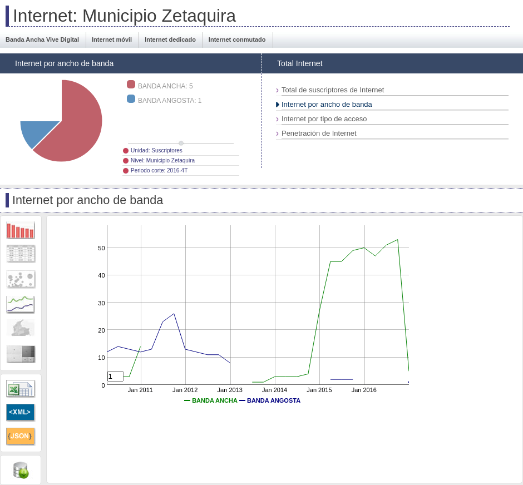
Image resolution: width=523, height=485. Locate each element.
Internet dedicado (170, 39)
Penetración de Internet (319, 133)
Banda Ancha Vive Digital (42, 39)
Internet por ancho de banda (327, 104)
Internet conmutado (237, 39)
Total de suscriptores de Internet (333, 90)
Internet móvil (112, 39)
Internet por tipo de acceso (324, 119)
